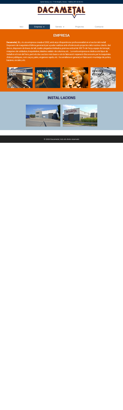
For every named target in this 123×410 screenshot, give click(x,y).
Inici (21, 26)
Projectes (79, 26)
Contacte (99, 26)
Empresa (39, 27)
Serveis (59, 27)
